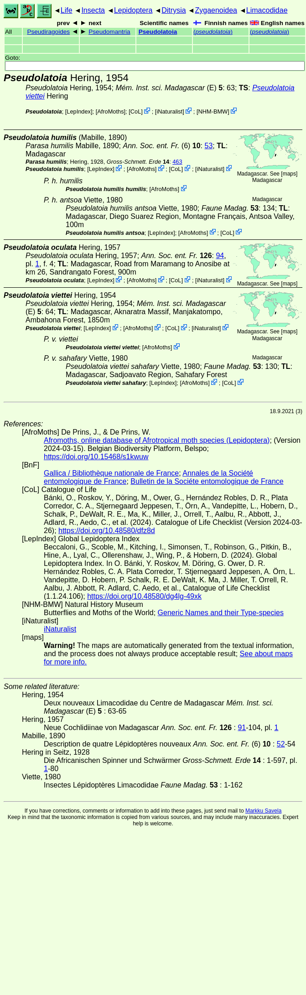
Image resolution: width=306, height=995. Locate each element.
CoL (135, 111)
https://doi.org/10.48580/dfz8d (106, 530)
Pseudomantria (109, 31)
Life (67, 10)
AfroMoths (110, 111)
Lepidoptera (133, 10)
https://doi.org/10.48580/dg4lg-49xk (144, 596)
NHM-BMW (213, 111)
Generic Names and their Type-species (221, 613)
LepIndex (79, 111)
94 (220, 255)
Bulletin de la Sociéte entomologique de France (206, 481)
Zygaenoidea (216, 10)
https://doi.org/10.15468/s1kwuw (96, 457)
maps (289, 174)
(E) (169, 88)
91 (242, 727)
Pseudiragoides (48, 31)
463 (177, 161)
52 (281, 744)
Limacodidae (267, 10)
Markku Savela (263, 811)
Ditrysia (173, 10)
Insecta (93, 10)
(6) (161, 146)
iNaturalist (169, 111)
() (213, 31)
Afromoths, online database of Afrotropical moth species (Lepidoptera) (157, 440)
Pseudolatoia (158, 31)
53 (209, 146)
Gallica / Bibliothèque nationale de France (111, 473)
